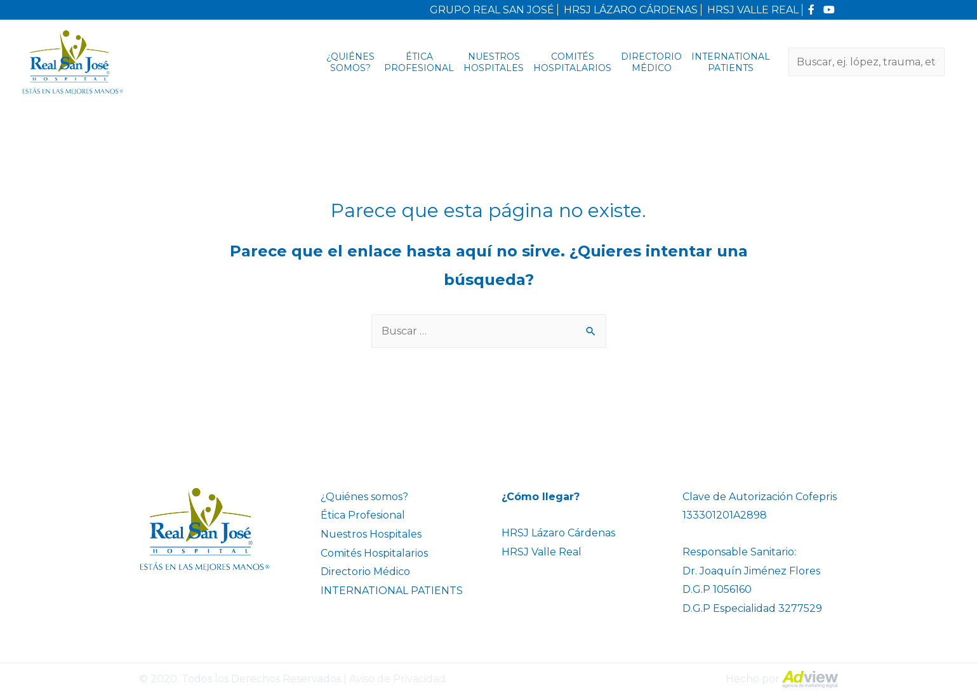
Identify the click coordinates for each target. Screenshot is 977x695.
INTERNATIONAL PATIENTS (730, 62)
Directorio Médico (651, 62)
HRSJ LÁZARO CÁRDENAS (631, 10)
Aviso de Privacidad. (398, 679)
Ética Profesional (419, 62)
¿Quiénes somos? (350, 62)
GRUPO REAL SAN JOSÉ (492, 10)
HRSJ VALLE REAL (753, 10)
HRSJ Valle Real (542, 552)
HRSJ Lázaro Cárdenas (558, 533)
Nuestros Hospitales (493, 62)
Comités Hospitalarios (572, 62)
